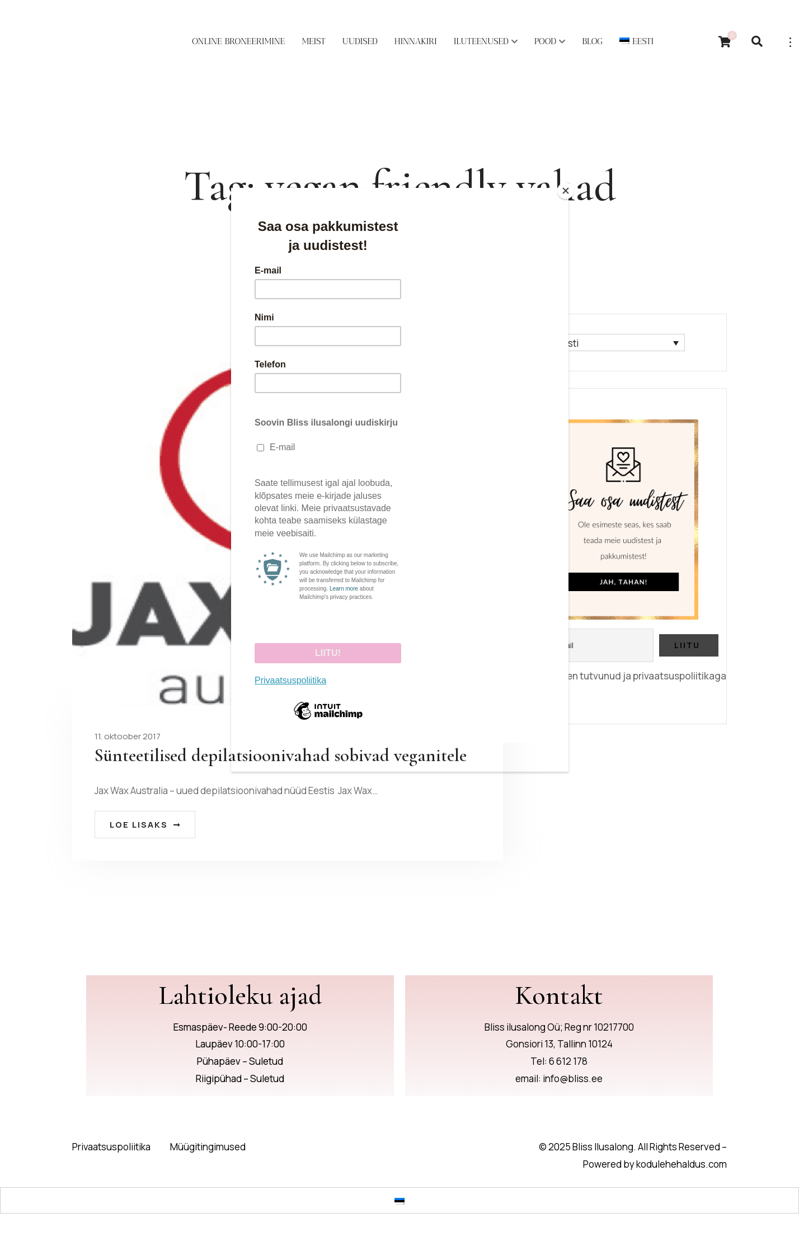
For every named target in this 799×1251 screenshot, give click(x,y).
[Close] (565, 190)
